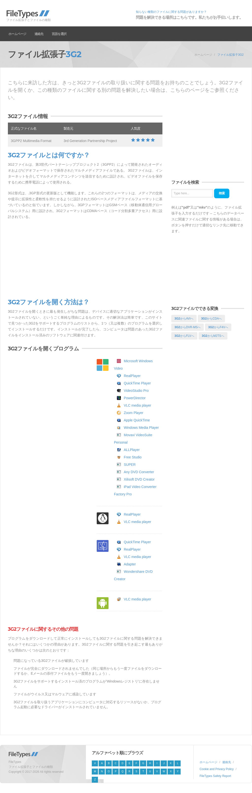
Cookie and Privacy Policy (217, 769)
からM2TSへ (213, 336)
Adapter (130, 564)
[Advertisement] (85, 259)
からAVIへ (183, 318)
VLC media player (137, 405)
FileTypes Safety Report (215, 776)
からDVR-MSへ (187, 327)
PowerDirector (135, 398)
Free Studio (133, 457)
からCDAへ (211, 318)
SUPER (130, 465)
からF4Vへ (218, 327)
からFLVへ (184, 336)
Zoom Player (133, 413)
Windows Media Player (141, 428)
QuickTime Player (137, 383)
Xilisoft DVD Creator (139, 479)
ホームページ (17, 34)
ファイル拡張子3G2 (230, 54)
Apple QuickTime (137, 420)
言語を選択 (59, 34)
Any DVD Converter (139, 472)
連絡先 (38, 34)
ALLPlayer (132, 450)
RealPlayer (132, 376)
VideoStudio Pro (136, 391)
